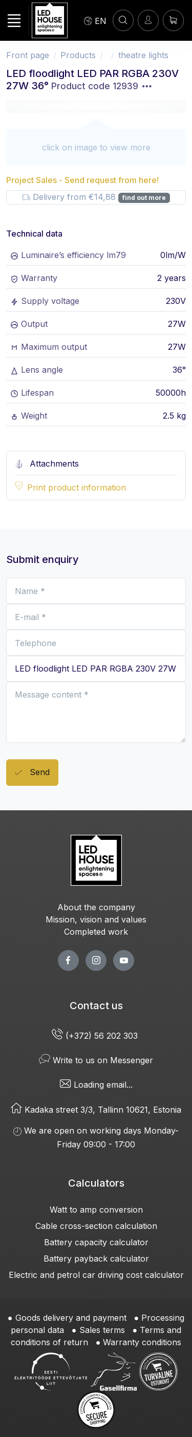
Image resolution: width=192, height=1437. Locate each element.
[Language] (95, 20)
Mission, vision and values (96, 919)
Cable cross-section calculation (96, 1226)
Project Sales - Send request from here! (82, 180)
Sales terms (102, 1330)
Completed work (96, 932)
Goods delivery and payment (70, 1318)
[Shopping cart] (173, 20)
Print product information (76, 487)
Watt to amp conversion (96, 1209)
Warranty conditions (142, 1342)
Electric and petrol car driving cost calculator (96, 1275)
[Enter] (148, 20)
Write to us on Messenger (96, 1060)
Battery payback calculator (96, 1258)
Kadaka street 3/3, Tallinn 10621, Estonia (96, 1110)
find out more (144, 197)
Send (32, 773)
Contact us (96, 1005)
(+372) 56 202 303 (96, 1036)
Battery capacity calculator (96, 1242)
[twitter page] (96, 960)
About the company (96, 907)
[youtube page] (123, 960)
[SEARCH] (123, 20)
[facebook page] (68, 960)
